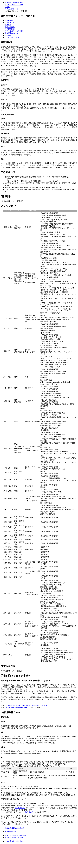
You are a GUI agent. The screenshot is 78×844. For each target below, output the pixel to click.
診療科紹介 (9, 20)
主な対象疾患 (10, 22)
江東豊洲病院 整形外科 (14, 841)
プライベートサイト (12, 37)
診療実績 (8, 35)
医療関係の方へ (29, 812)
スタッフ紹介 (10, 27)
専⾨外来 (8, 25)
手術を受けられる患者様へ (14, 31)
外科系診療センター (12, 9)
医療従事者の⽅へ (11, 33)
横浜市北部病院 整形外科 (14, 837)
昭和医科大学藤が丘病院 (14, 2)
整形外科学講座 (10, 831)
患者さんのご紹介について (14, 828)
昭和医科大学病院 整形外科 (15, 835)
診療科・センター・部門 (14, 5)
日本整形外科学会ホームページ (17, 707)
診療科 (7, 7)
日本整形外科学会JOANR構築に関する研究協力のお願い (26, 705)
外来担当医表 (10, 29)
